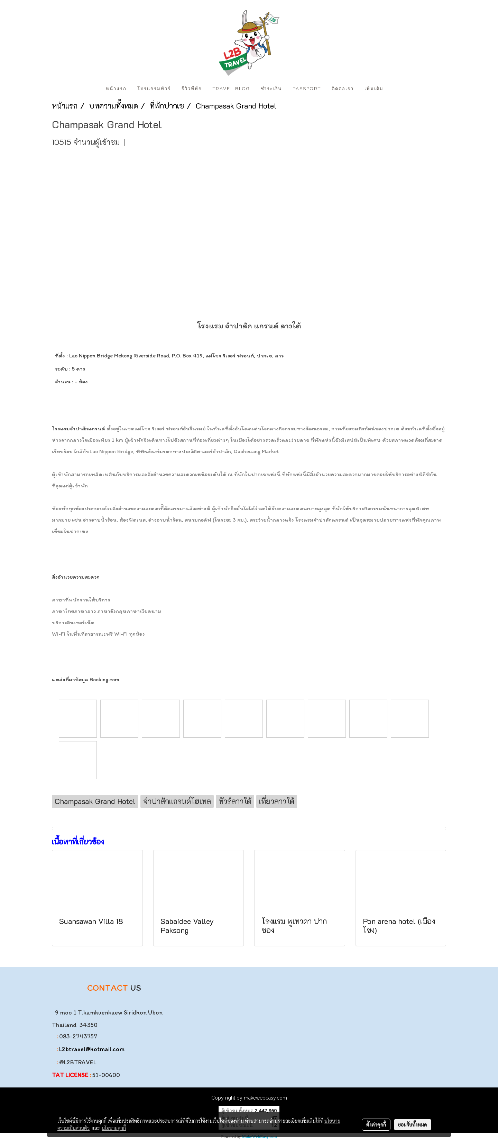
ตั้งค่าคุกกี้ (376, 1124)
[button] (395, 89)
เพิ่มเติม (374, 88)
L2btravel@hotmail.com (91, 1049)
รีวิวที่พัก (192, 88)
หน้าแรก (116, 88)
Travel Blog (231, 88)
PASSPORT (307, 88)
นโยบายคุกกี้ (114, 1128)
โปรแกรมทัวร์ (154, 88)
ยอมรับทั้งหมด (412, 1124)
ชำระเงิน (271, 88)
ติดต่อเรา (343, 88)
